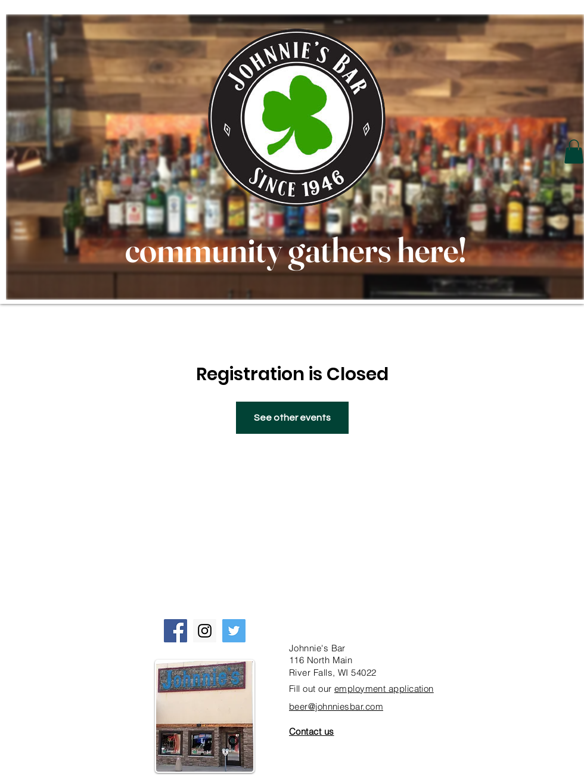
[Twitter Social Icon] (234, 630)
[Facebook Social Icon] (175, 630)
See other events (292, 417)
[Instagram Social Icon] (204, 630)
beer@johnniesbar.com (336, 706)
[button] (574, 151)
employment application (384, 688)
